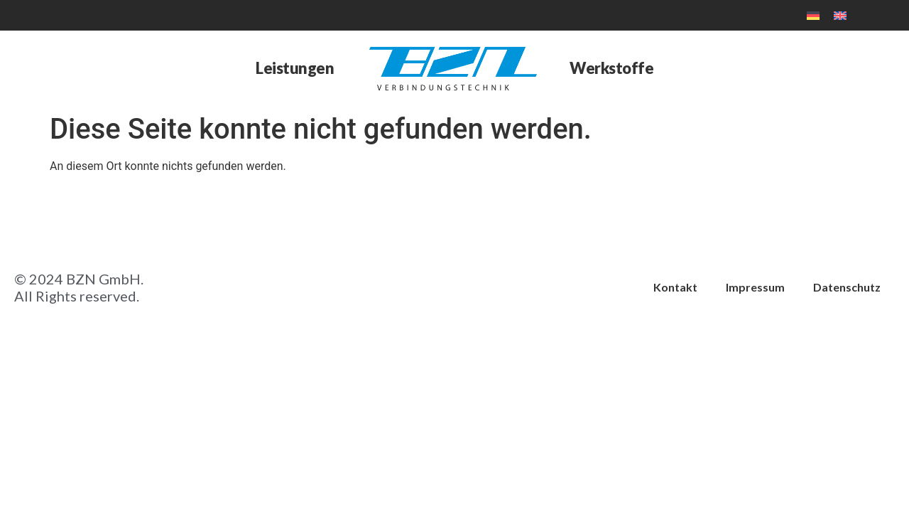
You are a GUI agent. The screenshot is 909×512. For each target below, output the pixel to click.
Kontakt (675, 287)
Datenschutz (847, 287)
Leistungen (295, 68)
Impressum (755, 287)
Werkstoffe (611, 68)
